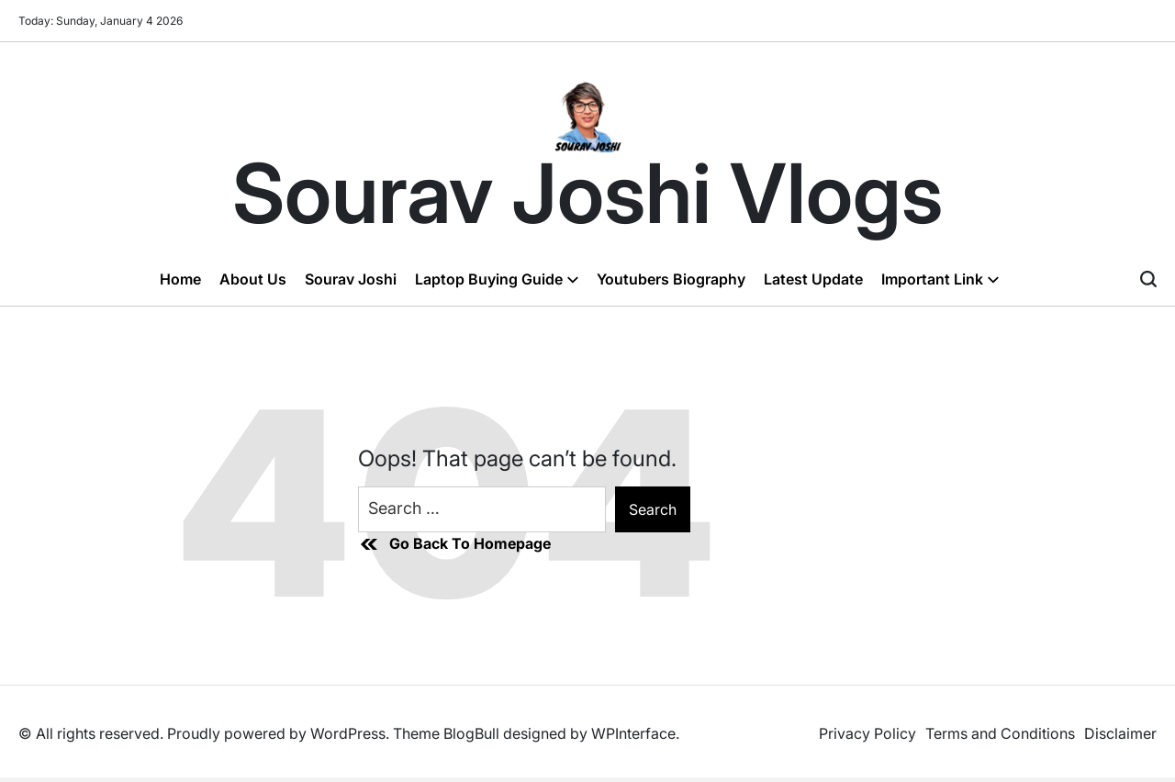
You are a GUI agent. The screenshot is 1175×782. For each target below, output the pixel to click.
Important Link (940, 279)
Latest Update (813, 279)
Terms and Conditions (1000, 733)
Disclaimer (1120, 733)
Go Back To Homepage (454, 544)
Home (180, 279)
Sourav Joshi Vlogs (587, 193)
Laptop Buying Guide (496, 279)
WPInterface (633, 733)
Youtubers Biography (671, 279)
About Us (252, 279)
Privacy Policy (867, 733)
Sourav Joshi (351, 279)
